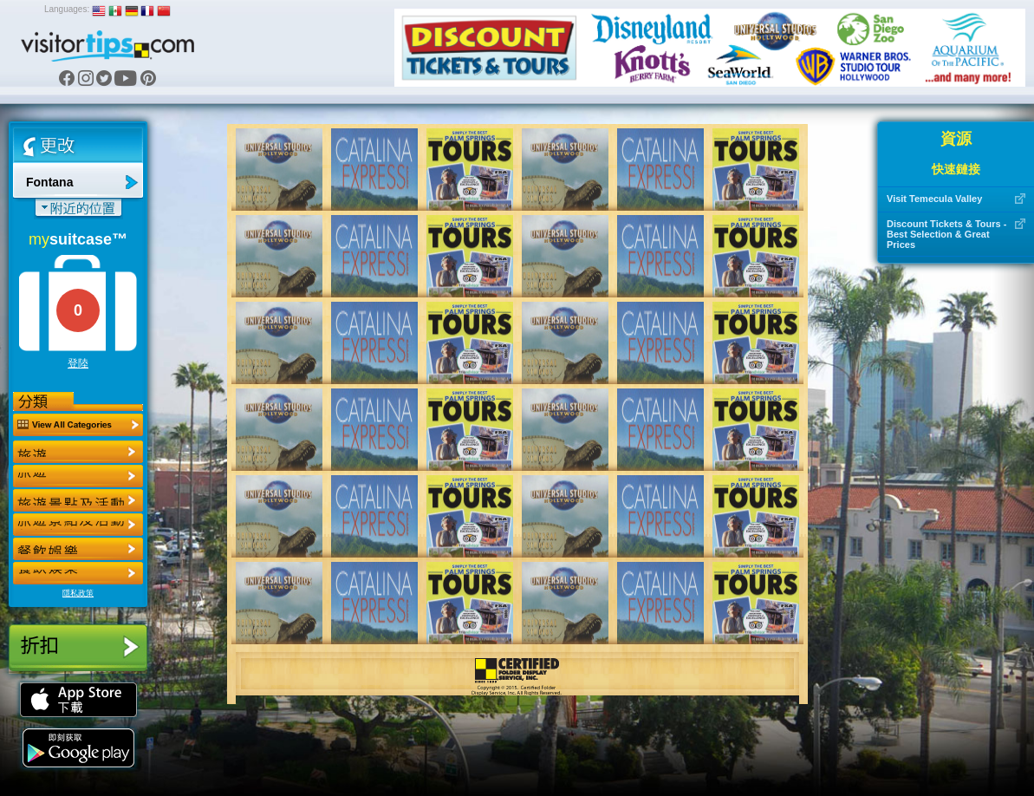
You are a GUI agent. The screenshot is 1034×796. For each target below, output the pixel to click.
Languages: (66, 9)
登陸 (78, 363)
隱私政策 (78, 593)
